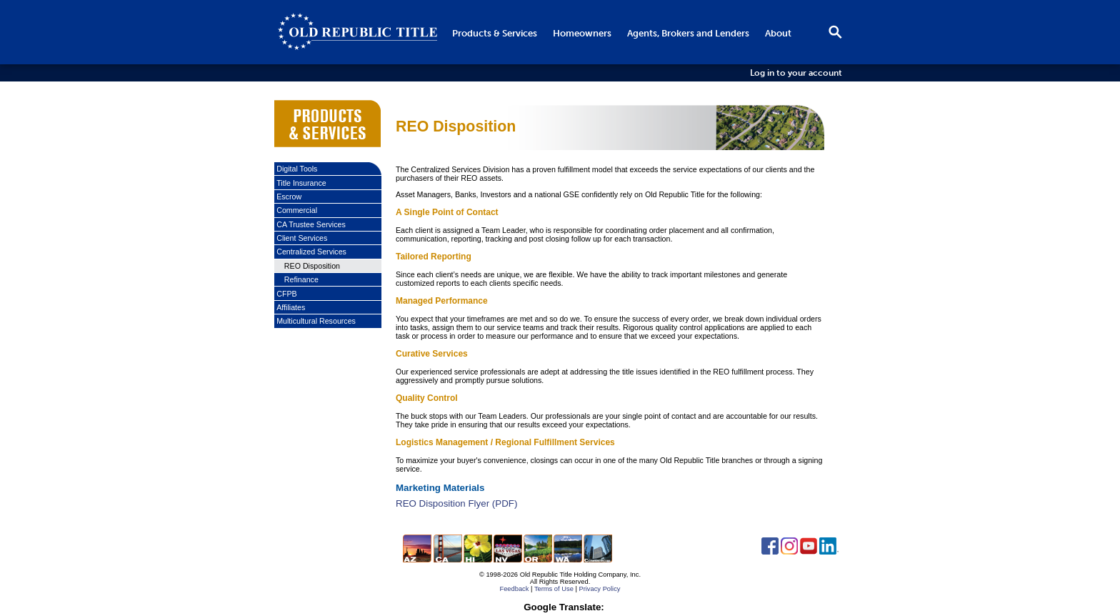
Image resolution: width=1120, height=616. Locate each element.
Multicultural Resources (316, 321)
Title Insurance (301, 183)
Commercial (296, 210)
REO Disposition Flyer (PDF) (456, 503)
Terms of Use (554, 588)
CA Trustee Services (311, 224)
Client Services (301, 238)
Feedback (514, 588)
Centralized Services (311, 251)
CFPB (286, 293)
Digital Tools (296, 168)
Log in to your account (796, 73)
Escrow (288, 196)
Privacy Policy (599, 588)
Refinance (301, 279)
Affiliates (290, 307)
